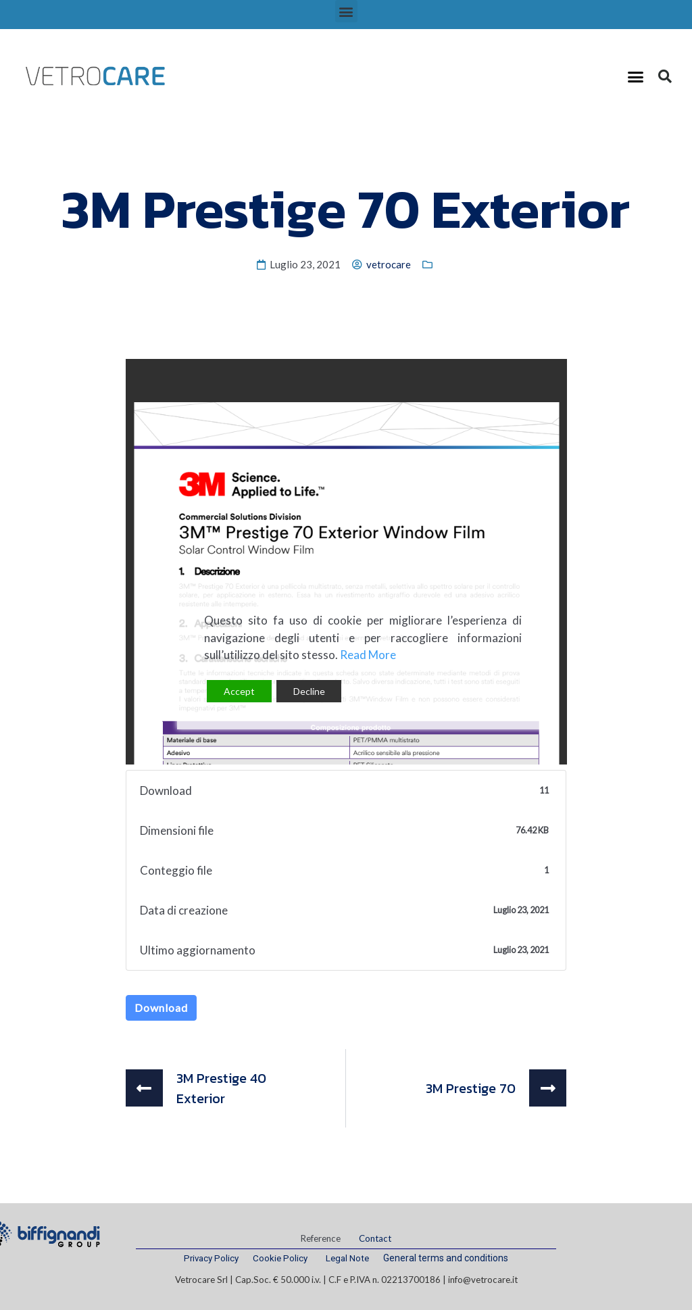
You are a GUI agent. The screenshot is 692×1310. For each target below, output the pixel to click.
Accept (239, 691)
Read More (368, 655)
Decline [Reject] (309, 691)
